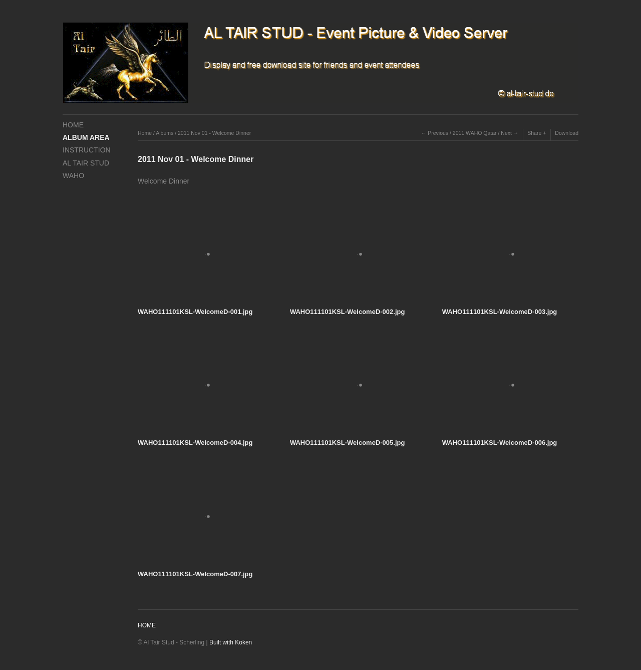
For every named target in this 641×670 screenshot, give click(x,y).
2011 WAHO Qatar (475, 133)
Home (145, 133)
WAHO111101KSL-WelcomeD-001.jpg (195, 311)
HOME (73, 125)
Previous (438, 133)
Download (566, 133)
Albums (164, 133)
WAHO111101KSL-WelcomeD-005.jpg (347, 442)
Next (506, 133)
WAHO (73, 176)
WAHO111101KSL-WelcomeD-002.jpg (347, 311)
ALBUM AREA (86, 137)
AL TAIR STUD (86, 163)
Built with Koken (230, 642)
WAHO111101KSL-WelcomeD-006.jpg (499, 442)
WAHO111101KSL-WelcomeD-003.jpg (499, 311)
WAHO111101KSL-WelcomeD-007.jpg (195, 574)
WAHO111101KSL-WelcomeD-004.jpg (195, 442)
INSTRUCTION (87, 150)
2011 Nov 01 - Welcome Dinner (214, 133)
